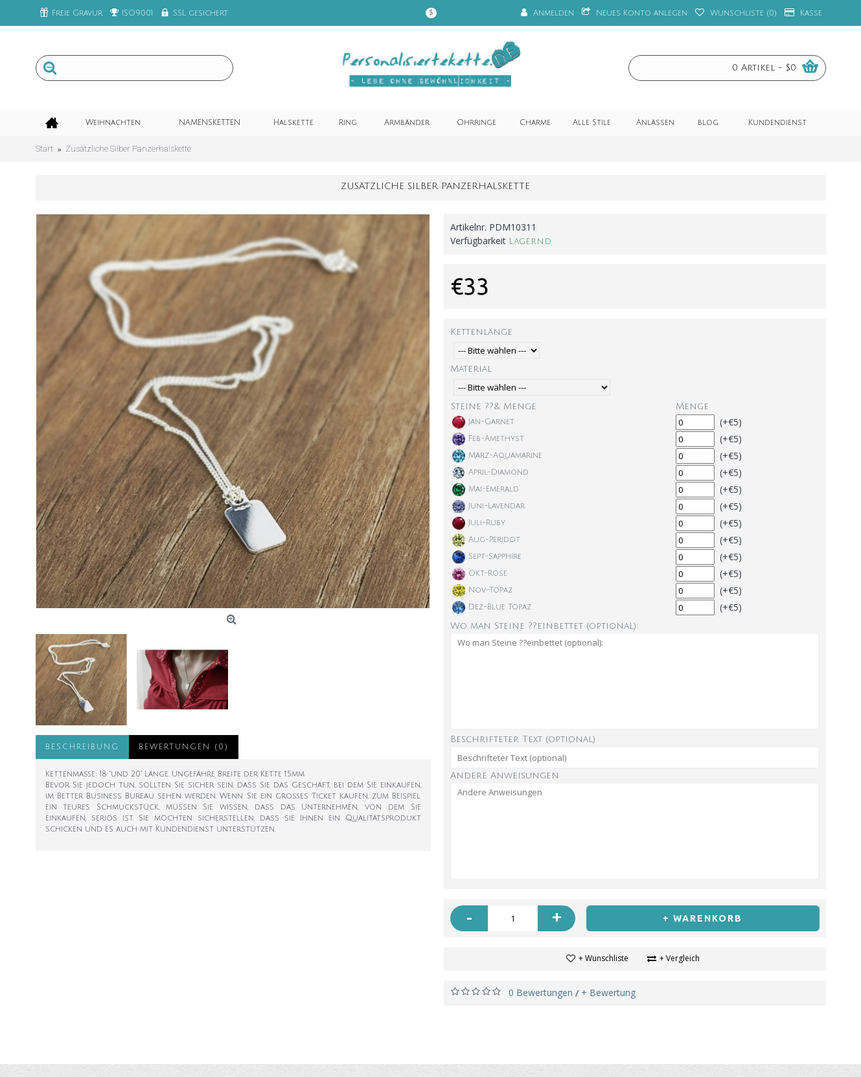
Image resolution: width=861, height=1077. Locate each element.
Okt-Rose (479, 573)
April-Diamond (490, 472)
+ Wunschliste (603, 958)
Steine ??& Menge (493, 406)
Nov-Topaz (482, 590)
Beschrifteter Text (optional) (522, 739)
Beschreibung (82, 747)
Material (471, 369)
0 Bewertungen (541, 992)
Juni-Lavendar (488, 506)
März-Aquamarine (497, 455)
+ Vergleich (680, 958)
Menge (692, 406)
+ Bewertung (608, 992)
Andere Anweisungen (504, 775)
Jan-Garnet (483, 422)
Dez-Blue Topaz (491, 607)
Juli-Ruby (478, 523)
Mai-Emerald (485, 489)
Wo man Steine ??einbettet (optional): (544, 626)
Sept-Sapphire (487, 556)
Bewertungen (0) (184, 747)
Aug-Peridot (486, 540)
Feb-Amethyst (488, 439)
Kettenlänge (481, 332)
